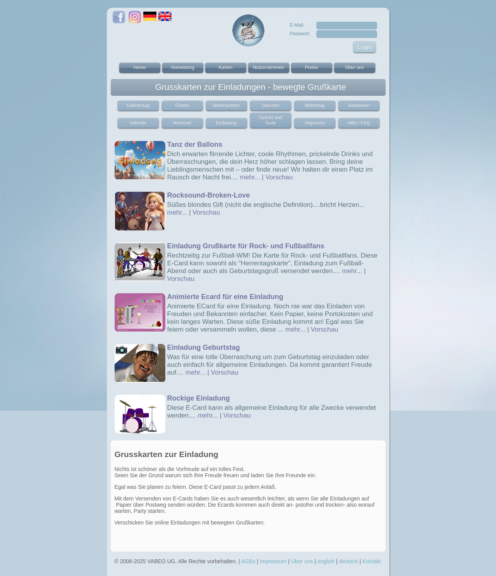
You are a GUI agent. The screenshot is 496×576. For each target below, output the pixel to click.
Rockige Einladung (198, 398)
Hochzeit (182, 123)
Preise (311, 67)
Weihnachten (226, 105)
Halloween (358, 105)
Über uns (354, 67)
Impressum (273, 561)
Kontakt (371, 561)
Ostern (182, 105)
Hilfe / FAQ (358, 123)
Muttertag (314, 105)
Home (139, 67)
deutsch (348, 561)
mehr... (250, 177)
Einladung (226, 123)
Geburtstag (138, 105)
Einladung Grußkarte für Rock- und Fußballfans (245, 246)
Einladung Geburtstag (203, 347)
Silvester (270, 105)
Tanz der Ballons (195, 144)
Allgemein (314, 123)
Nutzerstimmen (268, 67)
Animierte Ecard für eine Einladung (225, 297)
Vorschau (279, 177)
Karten (225, 67)
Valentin (138, 123)
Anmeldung (182, 67)
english (326, 561)
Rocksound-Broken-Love (208, 195)
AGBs (248, 561)
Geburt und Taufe (270, 120)
